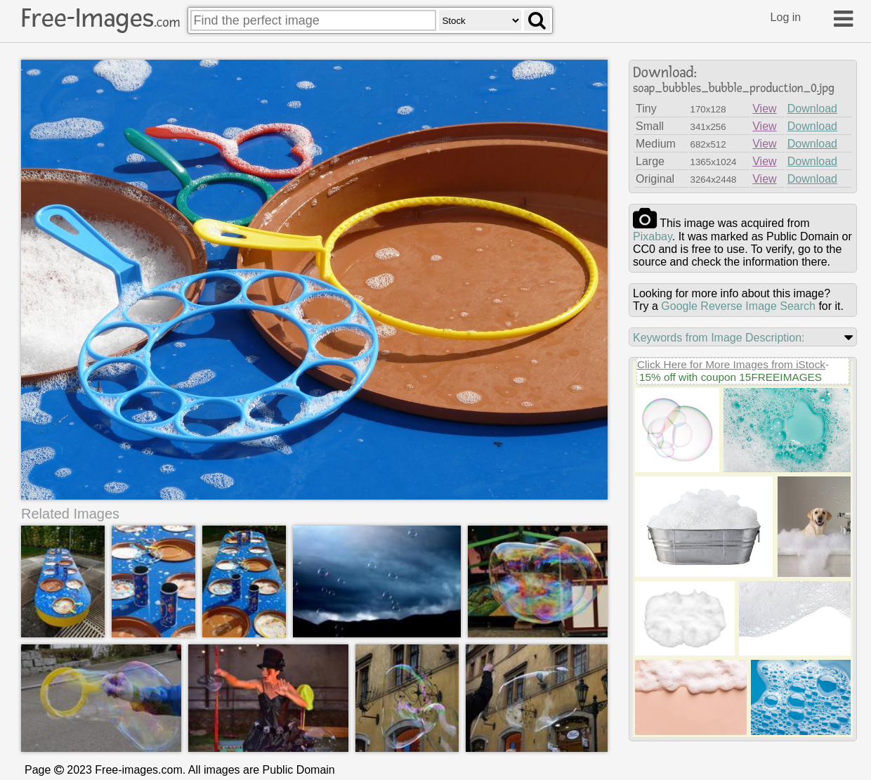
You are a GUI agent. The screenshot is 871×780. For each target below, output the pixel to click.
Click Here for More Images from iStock (731, 364)
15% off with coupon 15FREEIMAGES (730, 377)
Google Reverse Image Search (738, 306)
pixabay (652, 236)
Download (812, 109)
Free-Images (100, 18)
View (764, 109)
